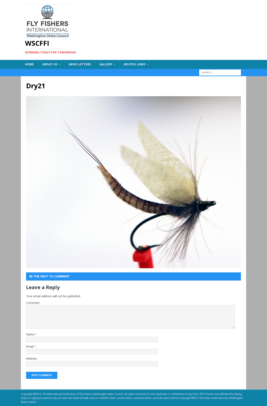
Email (30, 346)
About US (49, 64)
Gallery (105, 64)
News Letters (80, 64)
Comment (33, 303)
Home (29, 64)
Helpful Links (134, 64)
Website (31, 358)
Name (30, 334)
